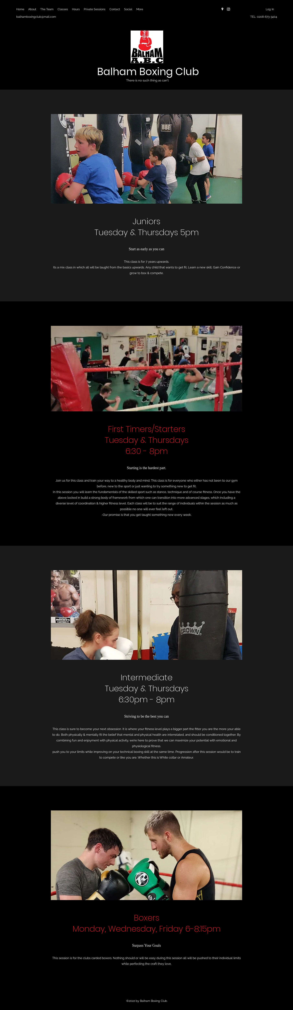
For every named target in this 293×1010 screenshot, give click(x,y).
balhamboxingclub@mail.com (36, 16)
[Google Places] (222, 9)
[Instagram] (228, 9)
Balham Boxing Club (148, 72)
